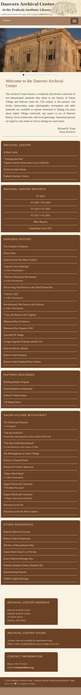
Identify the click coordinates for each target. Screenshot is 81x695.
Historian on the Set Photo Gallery (21, 511)
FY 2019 (35, 209)
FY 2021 (35, 202)
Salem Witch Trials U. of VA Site (20, 552)
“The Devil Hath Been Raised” (40, 445)
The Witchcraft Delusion (40, 424)
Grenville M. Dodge (14, 335)
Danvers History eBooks (16, 348)
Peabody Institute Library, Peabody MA (23, 565)
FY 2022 (40, 196)
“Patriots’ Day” (40, 296)
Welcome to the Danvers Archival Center (34, 83)
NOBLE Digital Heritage (16, 578)
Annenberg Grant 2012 (40, 228)
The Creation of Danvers (16, 246)
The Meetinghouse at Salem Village (21, 453)
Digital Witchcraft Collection (40, 486)
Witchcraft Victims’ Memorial (18, 467)
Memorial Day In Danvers (17, 321)
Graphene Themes (27, 683)
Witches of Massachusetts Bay (19, 545)
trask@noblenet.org (24, 667)
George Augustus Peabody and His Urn (23, 341)
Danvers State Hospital (15, 355)
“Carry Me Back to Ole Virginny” (20, 315)
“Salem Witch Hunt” (40, 475)
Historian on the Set (13, 505)
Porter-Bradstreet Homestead (18, 388)
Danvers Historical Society (17, 532)
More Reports (40, 222)
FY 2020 (45, 202)
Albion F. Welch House (15, 395)
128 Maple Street (12, 402)
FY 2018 (45, 209)
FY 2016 (45, 215)
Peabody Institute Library (16, 176)
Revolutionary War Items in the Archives (40, 306)
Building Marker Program (16, 382)
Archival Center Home (15, 169)
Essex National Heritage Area (18, 558)
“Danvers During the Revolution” (40, 279)
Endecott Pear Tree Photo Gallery (20, 260)
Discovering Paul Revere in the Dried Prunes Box (28, 287)
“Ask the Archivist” (40, 434)
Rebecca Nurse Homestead (17, 538)
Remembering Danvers (15, 572)
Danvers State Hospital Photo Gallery (22, 361)
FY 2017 (35, 215)
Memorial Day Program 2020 (18, 328)
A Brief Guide (11, 152)
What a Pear (10, 253)
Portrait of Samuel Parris (16, 460)
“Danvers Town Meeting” (40, 268)
